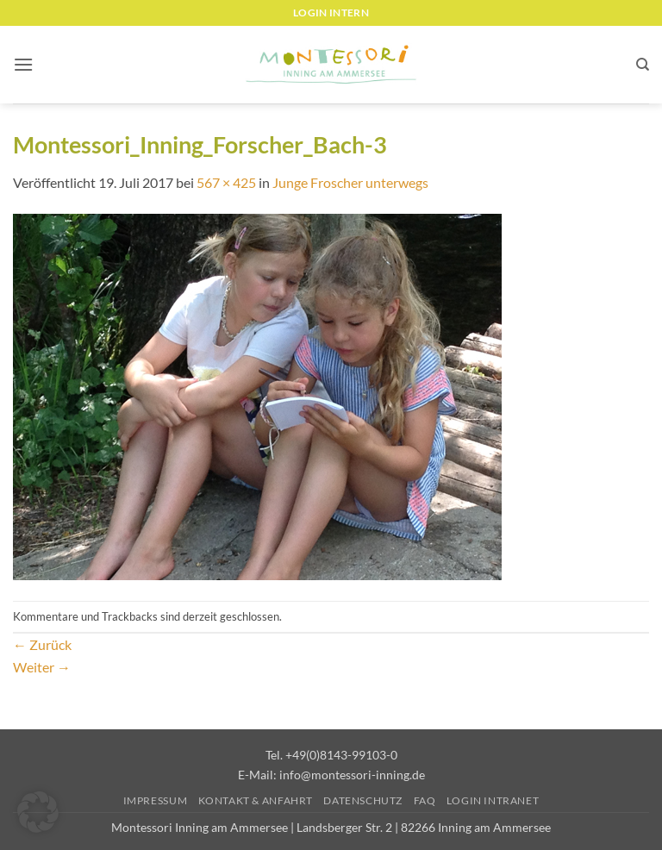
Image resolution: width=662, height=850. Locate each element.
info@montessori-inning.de (352, 774)
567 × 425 (226, 182)
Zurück (42, 644)
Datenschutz (363, 800)
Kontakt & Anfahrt (255, 800)
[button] (23, 64)
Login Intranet (493, 800)
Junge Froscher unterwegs (350, 182)
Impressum (155, 800)
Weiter (42, 667)
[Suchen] (642, 64)
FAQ (425, 800)
